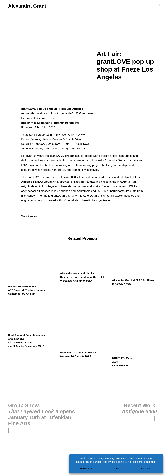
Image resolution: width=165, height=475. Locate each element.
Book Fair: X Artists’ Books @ (78, 355)
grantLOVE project (62, 155)
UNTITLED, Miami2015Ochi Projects (123, 362)
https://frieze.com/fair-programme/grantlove (50, 122)
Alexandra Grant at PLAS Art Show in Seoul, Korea (134, 282)
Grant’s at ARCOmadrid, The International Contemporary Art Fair (27, 290)
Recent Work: (139, 409)
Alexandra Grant (27, 6)
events (33, 216)
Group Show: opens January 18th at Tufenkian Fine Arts (41, 415)
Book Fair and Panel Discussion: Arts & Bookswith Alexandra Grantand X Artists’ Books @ (28, 341)
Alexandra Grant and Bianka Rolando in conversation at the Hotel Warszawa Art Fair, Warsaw (80, 277)
